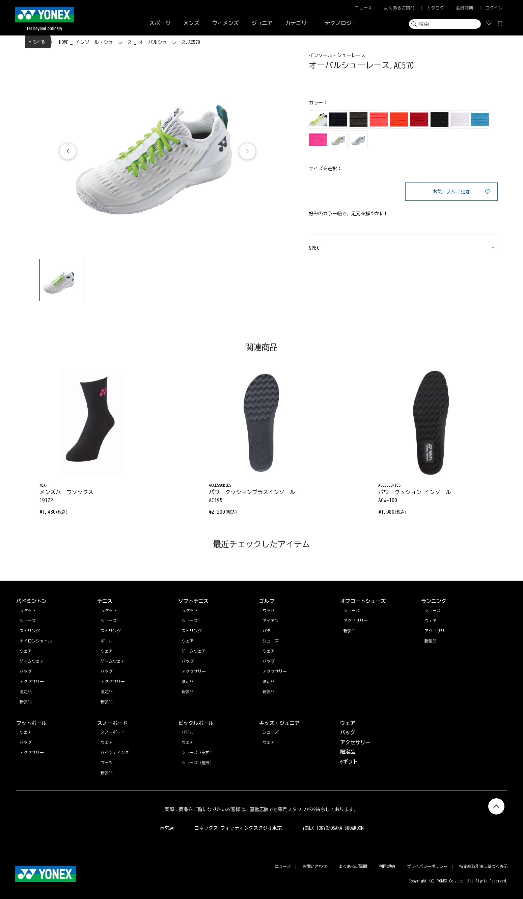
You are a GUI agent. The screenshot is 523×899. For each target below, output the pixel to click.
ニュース (363, 8)
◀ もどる (37, 42)
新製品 (430, 641)
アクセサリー (436, 631)
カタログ (435, 8)
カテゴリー (298, 23)
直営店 (167, 828)
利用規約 (387, 866)
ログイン (494, 8)
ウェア (430, 620)
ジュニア (262, 23)
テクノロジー (341, 23)
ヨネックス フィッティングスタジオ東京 (238, 828)
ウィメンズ (225, 23)
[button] (247, 151)
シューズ (432, 610)
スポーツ (160, 23)
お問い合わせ (315, 866)
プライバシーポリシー (427, 866)
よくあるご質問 (399, 8)
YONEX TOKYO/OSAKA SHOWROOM (333, 828)
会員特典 (464, 8)
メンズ (191, 23)
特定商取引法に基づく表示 (483, 866)
